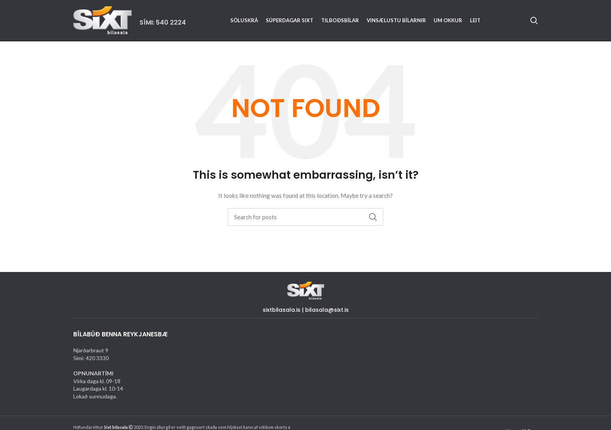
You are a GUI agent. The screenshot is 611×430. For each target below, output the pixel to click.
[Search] (534, 20)
